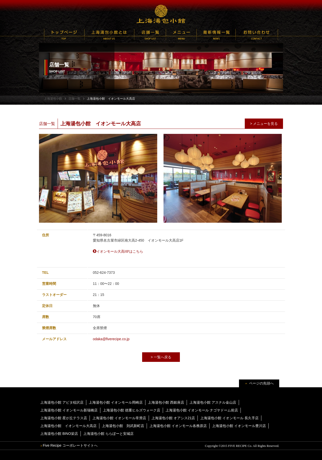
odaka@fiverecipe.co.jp (111, 339)
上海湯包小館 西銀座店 (166, 402)
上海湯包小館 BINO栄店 (59, 434)
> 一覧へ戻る (161, 357)
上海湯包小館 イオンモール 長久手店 (229, 418)
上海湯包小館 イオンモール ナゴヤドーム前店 (202, 410)
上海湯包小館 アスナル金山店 (212, 402)
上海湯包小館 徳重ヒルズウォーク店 (131, 410)
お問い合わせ (257, 34)
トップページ (64, 34)
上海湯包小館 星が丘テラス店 (63, 418)
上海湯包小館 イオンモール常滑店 (119, 418)
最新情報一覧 (216, 34)
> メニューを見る (264, 124)
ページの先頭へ (261, 383)
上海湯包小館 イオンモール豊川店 (239, 426)
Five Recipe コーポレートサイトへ (70, 445)
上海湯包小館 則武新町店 (123, 426)
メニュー (181, 34)
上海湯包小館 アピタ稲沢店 (62, 402)
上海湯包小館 (161, 14)
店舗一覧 (150, 34)
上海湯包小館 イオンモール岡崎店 (116, 402)
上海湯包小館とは (109, 34)
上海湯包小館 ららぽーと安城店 (108, 434)
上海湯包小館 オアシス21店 (173, 418)
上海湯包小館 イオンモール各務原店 (178, 426)
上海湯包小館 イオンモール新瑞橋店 (69, 410)
